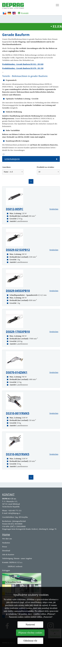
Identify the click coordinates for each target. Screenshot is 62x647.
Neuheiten (6, 543)
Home (6, 534)
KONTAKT (8, 494)
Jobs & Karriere (8, 554)
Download (6, 550)
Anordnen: (6, 167)
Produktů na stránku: (45, 167)
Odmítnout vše (30, 640)
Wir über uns (7, 539)
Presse (4, 547)
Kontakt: (5, 562)
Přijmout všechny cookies (30, 632)
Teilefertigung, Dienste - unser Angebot (17, 558)
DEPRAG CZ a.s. (16, 562)
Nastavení (30, 624)
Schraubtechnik (13, 582)
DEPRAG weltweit (15, 566)
